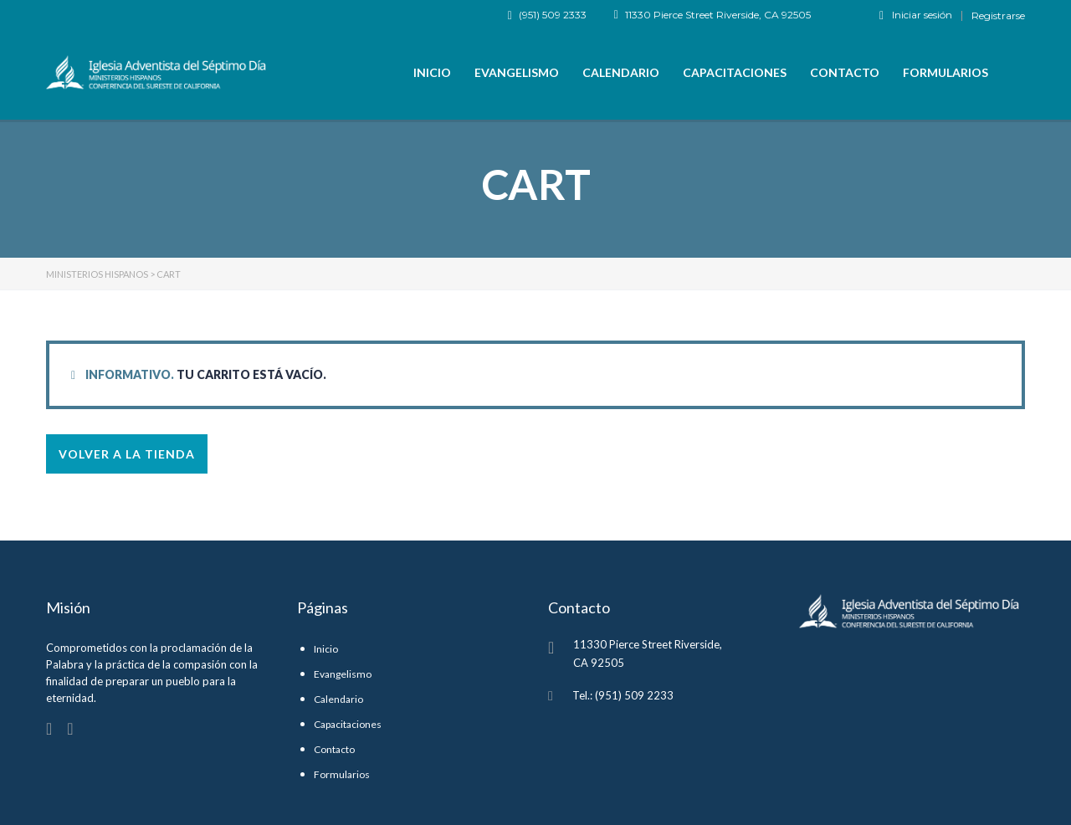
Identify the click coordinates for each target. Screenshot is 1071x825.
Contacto (844, 72)
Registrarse (998, 16)
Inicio (432, 72)
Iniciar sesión (915, 15)
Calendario (620, 72)
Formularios (945, 72)
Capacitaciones (735, 72)
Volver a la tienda (127, 454)
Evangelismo (516, 72)
